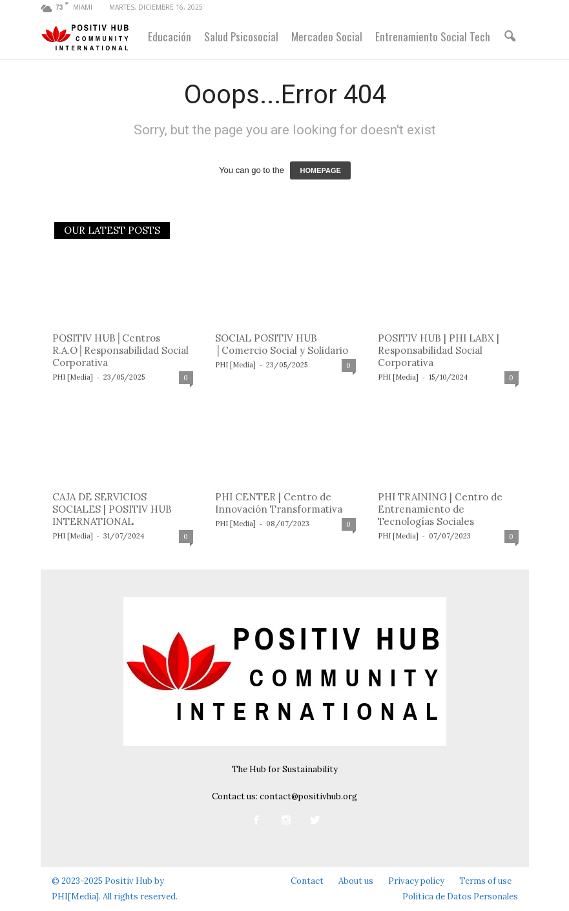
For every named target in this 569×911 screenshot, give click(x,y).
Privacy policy (416, 880)
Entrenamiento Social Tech (432, 36)
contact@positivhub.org (308, 796)
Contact (307, 880)
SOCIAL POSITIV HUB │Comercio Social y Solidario (282, 344)
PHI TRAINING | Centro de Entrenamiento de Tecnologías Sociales (440, 509)
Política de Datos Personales (460, 896)
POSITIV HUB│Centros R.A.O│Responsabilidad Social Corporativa (120, 350)
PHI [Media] (72, 377)
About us (355, 880)
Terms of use (485, 880)
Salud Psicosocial (241, 36)
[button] (509, 37)
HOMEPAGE (320, 170)
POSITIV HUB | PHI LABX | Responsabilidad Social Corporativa (438, 350)
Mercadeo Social (326, 36)
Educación (169, 36)
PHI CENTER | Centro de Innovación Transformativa (278, 503)
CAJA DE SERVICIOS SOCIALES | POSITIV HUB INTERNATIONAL (112, 509)
